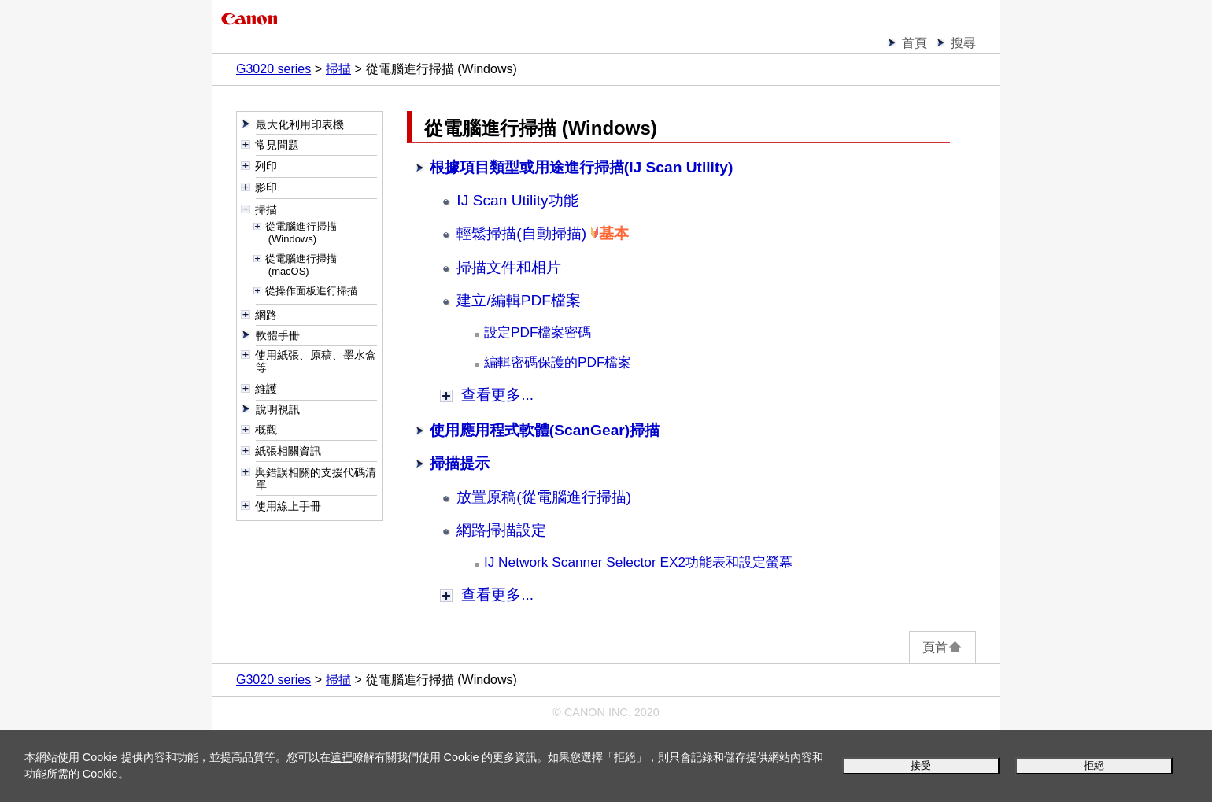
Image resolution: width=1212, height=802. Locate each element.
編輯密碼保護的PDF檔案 (558, 362)
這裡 (342, 757)
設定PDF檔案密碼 (538, 332)
